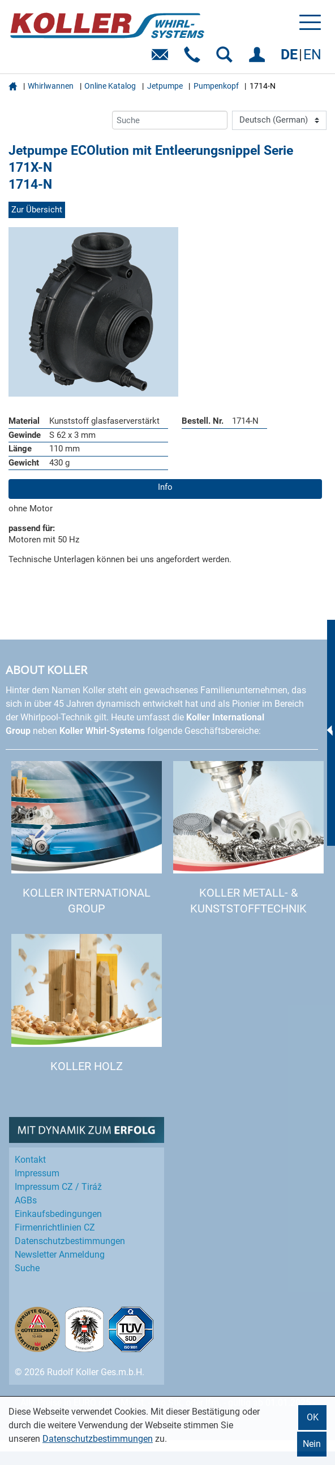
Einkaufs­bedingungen (58, 1213)
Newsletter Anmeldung (60, 1254)
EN (312, 54)
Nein (312, 1443)
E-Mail (162, 58)
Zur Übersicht (36, 210)
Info (165, 487)
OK (313, 1417)
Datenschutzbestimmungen (97, 1438)
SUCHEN (227, 58)
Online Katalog (110, 85)
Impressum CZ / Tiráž (58, 1186)
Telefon (194, 58)
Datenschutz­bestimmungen (70, 1241)
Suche (27, 1268)
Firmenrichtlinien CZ (55, 1227)
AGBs (26, 1200)
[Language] (279, 120)
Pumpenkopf (216, 85)
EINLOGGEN (259, 58)
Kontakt (30, 1159)
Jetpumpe (165, 85)
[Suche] (169, 120)
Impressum (37, 1173)
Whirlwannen (51, 85)
